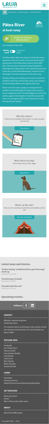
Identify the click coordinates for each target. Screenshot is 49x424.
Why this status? (22, 40)
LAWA (10, 5)
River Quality (9, 361)
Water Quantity (10, 364)
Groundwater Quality (12, 353)
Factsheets (8, 378)
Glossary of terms (11, 380)
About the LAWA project (13, 413)
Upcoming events (12, 297)
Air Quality (8, 345)
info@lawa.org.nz (10, 323)
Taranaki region (23, 12)
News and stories (10, 396)
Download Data (10, 366)
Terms (18, 421)
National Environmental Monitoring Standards (22, 383)
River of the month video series (16, 401)
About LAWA (9, 332)
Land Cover (8, 358)
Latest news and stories (16, 264)
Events (6, 398)
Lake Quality (9, 356)
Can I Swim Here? (35, 12)
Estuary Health (9, 350)
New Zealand (12, 12)
